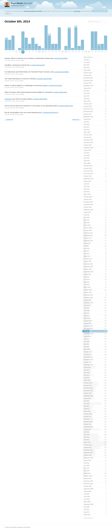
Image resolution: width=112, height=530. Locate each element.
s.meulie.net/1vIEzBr (60, 58)
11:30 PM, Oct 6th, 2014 (11, 60)
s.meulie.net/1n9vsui (55, 85)
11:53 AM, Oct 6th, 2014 (11, 101)
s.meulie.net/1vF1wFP (65, 106)
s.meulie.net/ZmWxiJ (60, 92)
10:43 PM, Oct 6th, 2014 (11, 67)
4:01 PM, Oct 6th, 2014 (11, 87)
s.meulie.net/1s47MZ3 (44, 79)
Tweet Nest (27, 527)
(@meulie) (22, 3)
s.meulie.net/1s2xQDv (37, 65)
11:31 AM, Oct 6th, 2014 (11, 108)
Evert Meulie (12, 527)
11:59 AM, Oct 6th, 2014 (11, 94)
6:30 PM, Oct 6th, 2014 (11, 81)
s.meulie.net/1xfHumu (49, 112)
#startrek (45, 85)
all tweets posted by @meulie (33, 11)
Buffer (22, 60)
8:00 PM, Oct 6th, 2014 (11, 74)
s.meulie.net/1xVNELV (61, 72)
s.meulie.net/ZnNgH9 (40, 99)
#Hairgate (8, 99)
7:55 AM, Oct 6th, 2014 (11, 114)
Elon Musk (77, 11)
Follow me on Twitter (100, 11)
